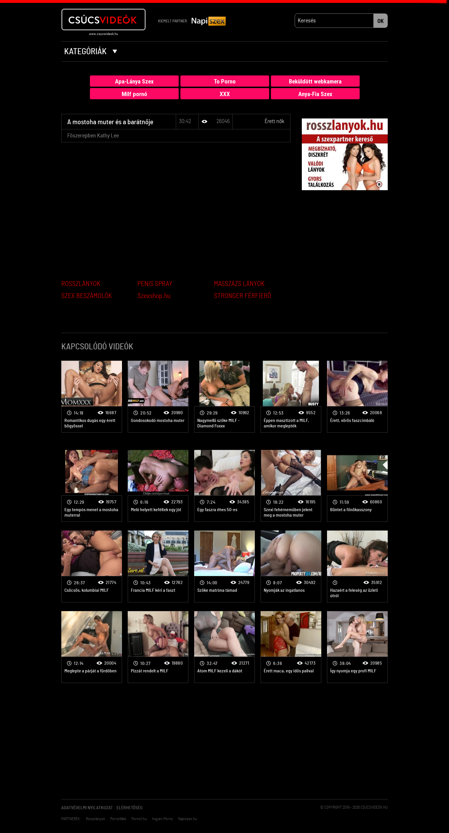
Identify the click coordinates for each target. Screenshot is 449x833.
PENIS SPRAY (154, 284)
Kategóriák (90, 51)
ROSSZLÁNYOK (81, 284)
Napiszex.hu (187, 819)
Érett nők (274, 121)
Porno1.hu (139, 819)
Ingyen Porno (162, 819)
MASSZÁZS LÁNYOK (239, 284)
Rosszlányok (95, 819)
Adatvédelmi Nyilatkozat (87, 807)
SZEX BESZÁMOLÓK (86, 296)
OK (380, 21)
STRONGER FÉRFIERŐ (242, 296)
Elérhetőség (130, 807)
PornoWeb (118, 819)
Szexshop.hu (153, 296)
